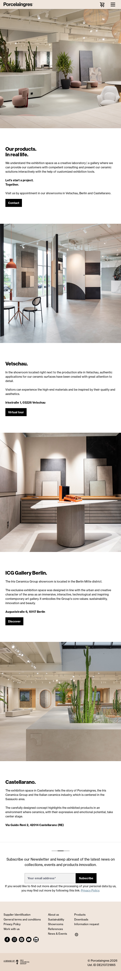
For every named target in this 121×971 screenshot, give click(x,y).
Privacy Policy (90, 890)
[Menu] (113, 4)
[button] (13, 203)
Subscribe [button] (86, 878)
